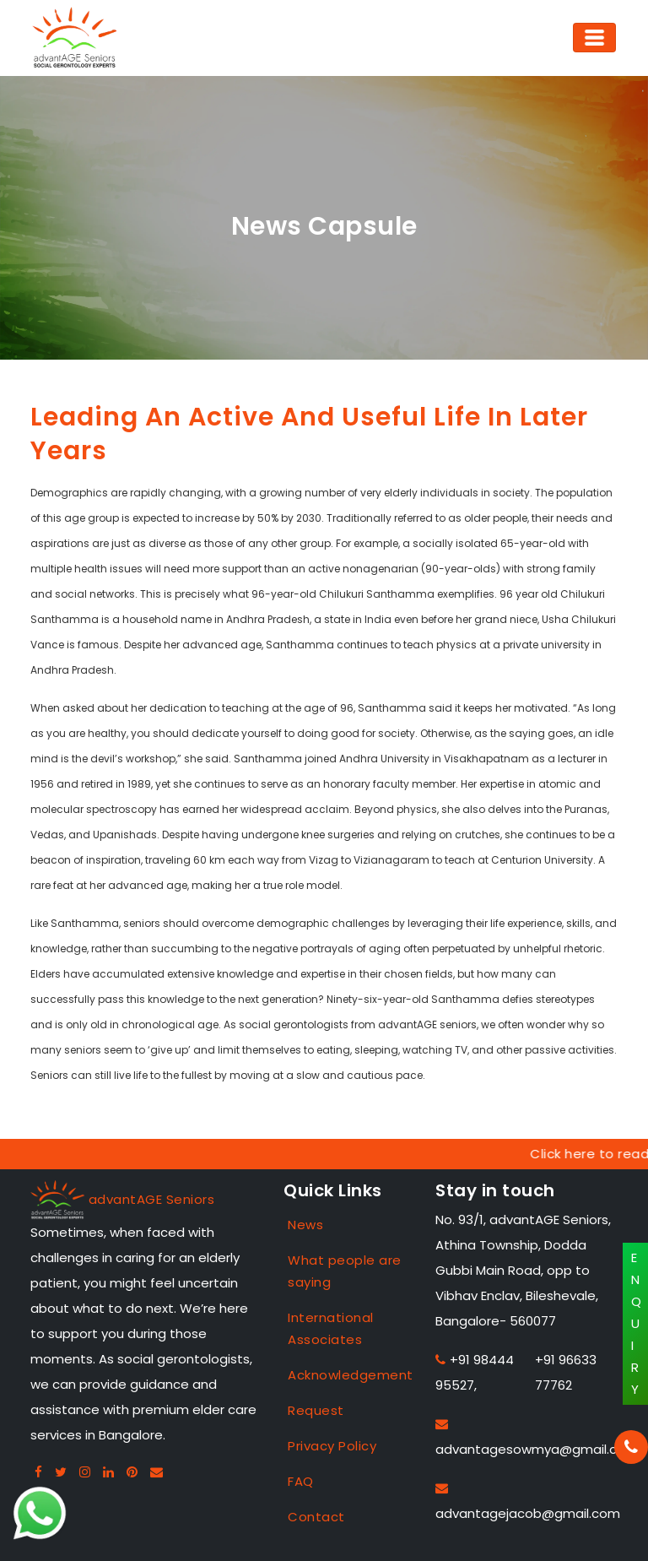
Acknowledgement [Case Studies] (349, 1375)
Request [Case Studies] (316, 1410)
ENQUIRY (636, 1323)
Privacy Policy (332, 1446)
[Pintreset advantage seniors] (132, 1472)
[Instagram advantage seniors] (85, 1472)
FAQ (301, 1481)
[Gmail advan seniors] (157, 1472)
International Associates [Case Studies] (331, 1328)
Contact (316, 1517)
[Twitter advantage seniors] (61, 1472)
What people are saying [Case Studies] (345, 1271)
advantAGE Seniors (152, 1199)
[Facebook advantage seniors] (39, 1472)
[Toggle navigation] (594, 37)
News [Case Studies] (305, 1224)
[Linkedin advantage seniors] (109, 1472)
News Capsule (324, 226)
